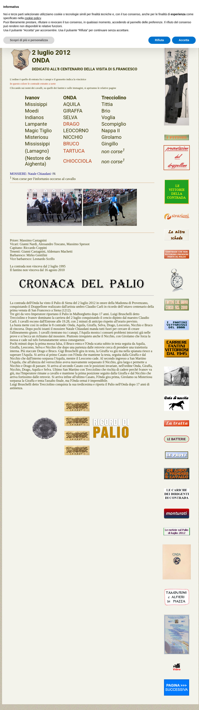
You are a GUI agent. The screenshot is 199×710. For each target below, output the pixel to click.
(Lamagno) (37, 151)
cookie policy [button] (33, 18)
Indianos (34, 117)
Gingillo (109, 144)
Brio (105, 111)
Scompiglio (113, 124)
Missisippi (36, 104)
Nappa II (110, 130)
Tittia (107, 104)
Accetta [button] (184, 40)
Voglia (108, 117)
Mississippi (37, 144)
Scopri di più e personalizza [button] (29, 40)
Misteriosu (36, 137)
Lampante (36, 124)
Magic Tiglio (38, 130)
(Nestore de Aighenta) (38, 161)
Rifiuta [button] (159, 40)
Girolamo (111, 137)
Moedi (32, 111)
